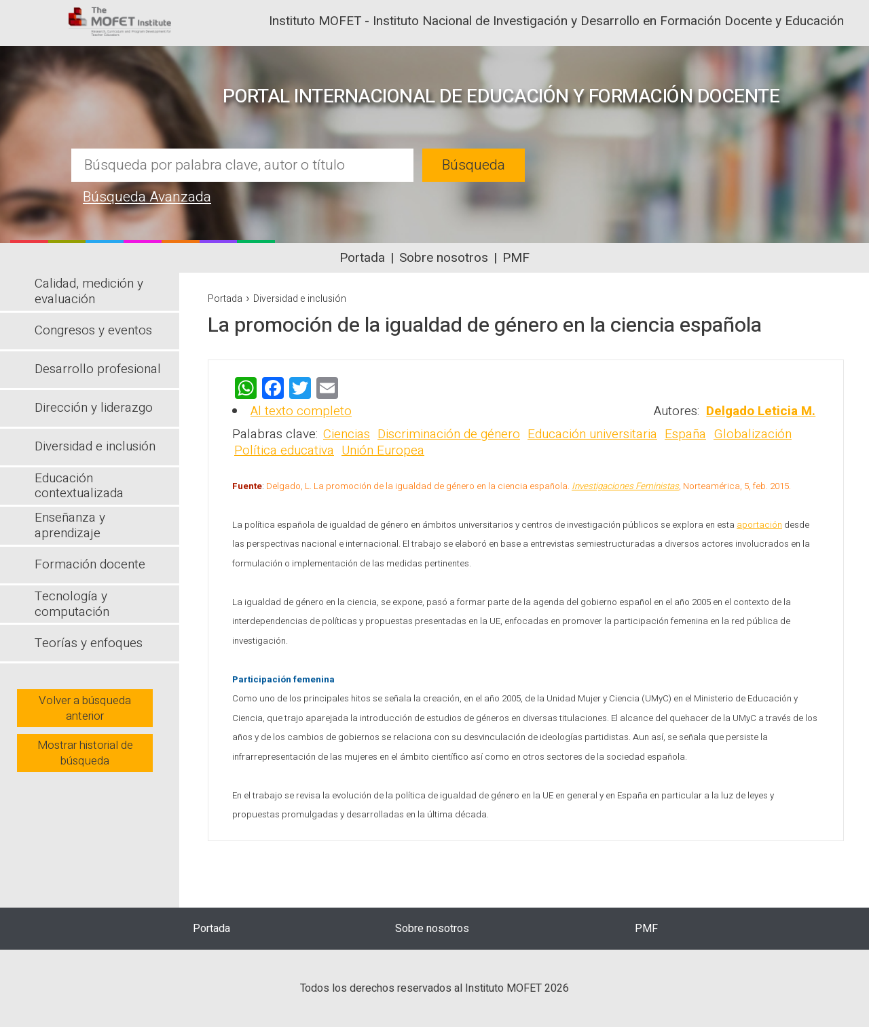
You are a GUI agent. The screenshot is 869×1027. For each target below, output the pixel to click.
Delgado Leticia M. (760, 411)
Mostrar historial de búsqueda (85, 753)
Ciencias (346, 434)
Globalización (753, 434)
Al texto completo (301, 411)
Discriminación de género (448, 434)
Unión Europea (382, 450)
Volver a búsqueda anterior (85, 708)
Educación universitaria (592, 434)
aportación (759, 525)
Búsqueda (473, 165)
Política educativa (284, 450)
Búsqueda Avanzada (147, 197)
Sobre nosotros (443, 257)
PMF (516, 257)
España (685, 434)
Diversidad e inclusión (299, 299)
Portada (362, 257)
